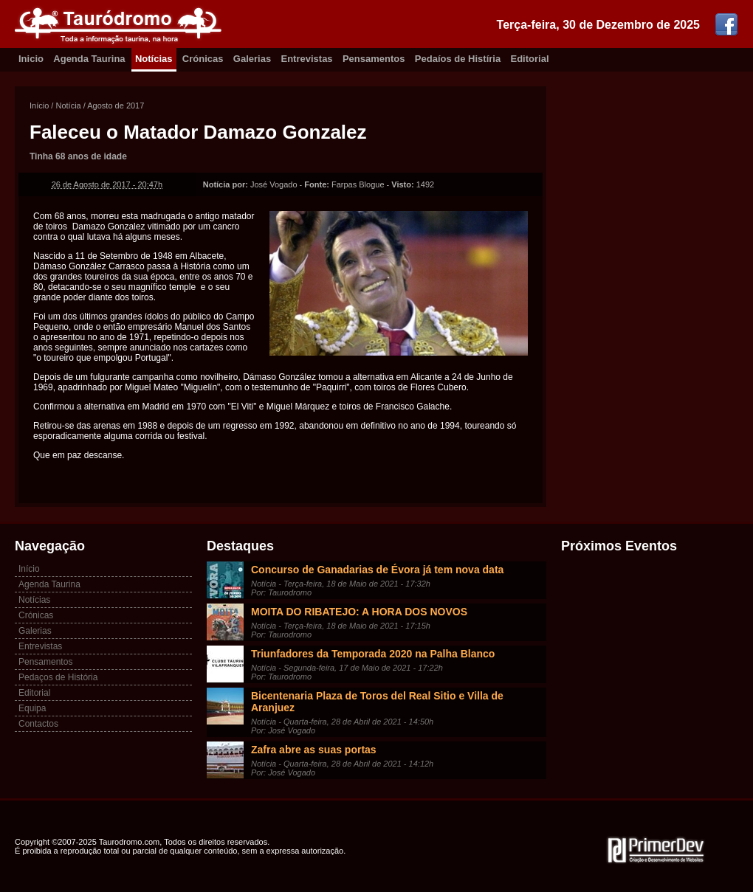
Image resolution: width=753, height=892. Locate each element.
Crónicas (203, 58)
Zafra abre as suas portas (313, 750)
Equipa (32, 708)
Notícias (154, 58)
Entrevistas (307, 58)
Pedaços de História (57, 677)
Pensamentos (374, 58)
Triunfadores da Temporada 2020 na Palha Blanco (373, 654)
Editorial (530, 58)
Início (39, 105)
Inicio (31, 58)
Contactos (38, 724)
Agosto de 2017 (115, 105)
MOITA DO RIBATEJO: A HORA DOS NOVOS (359, 612)
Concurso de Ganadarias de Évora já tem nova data (377, 569)
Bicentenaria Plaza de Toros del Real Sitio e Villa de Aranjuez (377, 701)
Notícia (67, 105)
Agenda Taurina (89, 58)
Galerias (252, 58)
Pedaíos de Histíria (458, 58)
